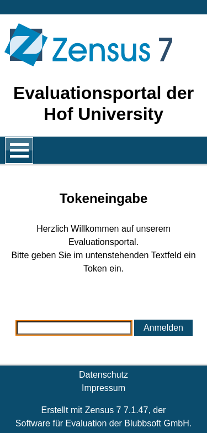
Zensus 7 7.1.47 (116, 410)
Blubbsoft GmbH (156, 423)
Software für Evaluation (61, 423)
